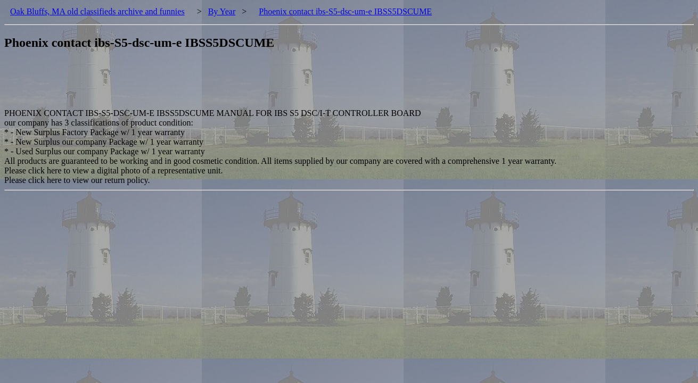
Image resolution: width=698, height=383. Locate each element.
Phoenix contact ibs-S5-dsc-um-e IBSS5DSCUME (345, 11)
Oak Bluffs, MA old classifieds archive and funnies (97, 11)
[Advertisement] (198, 85)
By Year (222, 11)
